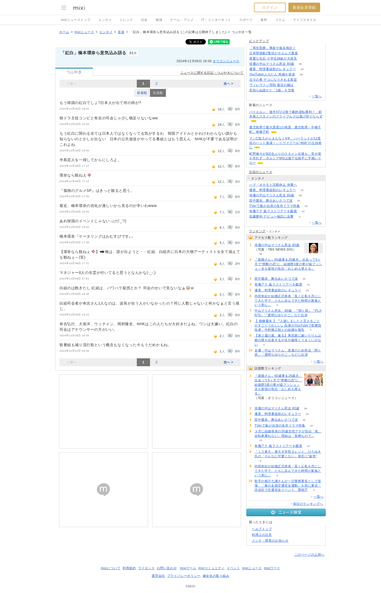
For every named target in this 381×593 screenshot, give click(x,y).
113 (299, 85)
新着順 (142, 93)
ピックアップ (259, 41)
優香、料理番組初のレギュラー (272, 69)
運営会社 (158, 576)
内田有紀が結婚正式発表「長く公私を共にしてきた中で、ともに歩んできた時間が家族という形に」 (288, 300)
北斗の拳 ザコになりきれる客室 (273, 80)
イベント (233, 568)
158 (303, 58)
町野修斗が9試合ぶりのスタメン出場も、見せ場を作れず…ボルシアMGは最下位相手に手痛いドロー (285, 158)
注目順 (158, 93)
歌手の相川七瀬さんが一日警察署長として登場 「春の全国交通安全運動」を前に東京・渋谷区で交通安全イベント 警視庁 (288, 485)
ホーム (64, 32)
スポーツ (245, 20)
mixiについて (110, 568)
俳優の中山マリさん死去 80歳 (271, 64)
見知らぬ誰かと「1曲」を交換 (271, 90)
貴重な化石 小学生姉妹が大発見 (273, 58)
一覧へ (317, 96)
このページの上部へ (309, 554)
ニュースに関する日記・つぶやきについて (212, 73)
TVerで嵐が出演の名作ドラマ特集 (274, 206)
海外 (263, 20)
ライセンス (146, 568)
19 (306, 206)
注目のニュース (260, 172)
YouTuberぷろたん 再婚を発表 (272, 74)
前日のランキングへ (308, 504)
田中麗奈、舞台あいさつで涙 (271, 200)
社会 (144, 20)
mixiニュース (84, 32)
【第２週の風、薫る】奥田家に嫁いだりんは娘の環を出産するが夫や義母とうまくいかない (288, 340)
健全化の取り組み (216, 576)
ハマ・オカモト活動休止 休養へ (273, 185)
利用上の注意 (262, 535)
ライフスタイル (304, 20)
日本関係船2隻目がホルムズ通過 (273, 53)
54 (303, 184)
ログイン (270, 7)
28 (301, 74)
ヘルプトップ (262, 529)
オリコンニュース (226, 61)
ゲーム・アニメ (181, 20)
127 (304, 53)
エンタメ (105, 20)
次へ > (228, 83)
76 (300, 90)
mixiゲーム (188, 568)
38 (300, 63)
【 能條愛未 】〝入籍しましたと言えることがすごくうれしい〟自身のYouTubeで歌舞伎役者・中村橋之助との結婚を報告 (288, 325)
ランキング (257, 231)
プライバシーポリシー (184, 576)
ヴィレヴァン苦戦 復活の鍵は (271, 85)
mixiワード (272, 568)
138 (302, 48)
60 (260, 273)
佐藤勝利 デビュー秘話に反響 (271, 216)
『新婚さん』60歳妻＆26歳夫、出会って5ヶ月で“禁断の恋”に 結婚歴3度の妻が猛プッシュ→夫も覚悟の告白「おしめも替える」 (288, 264)
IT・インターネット (216, 20)
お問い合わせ (167, 568)
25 (302, 69)
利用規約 (129, 568)
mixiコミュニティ (211, 568)
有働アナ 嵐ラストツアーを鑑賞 (273, 211)
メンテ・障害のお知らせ (270, 540)
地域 (159, 20)
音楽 (121, 32)
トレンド (126, 20)
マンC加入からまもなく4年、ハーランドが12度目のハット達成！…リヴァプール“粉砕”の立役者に (285, 143)
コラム (280, 20)
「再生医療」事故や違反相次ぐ (272, 48)
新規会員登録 (304, 7)
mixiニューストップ (75, 20)
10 (303, 211)
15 (260, 440)
